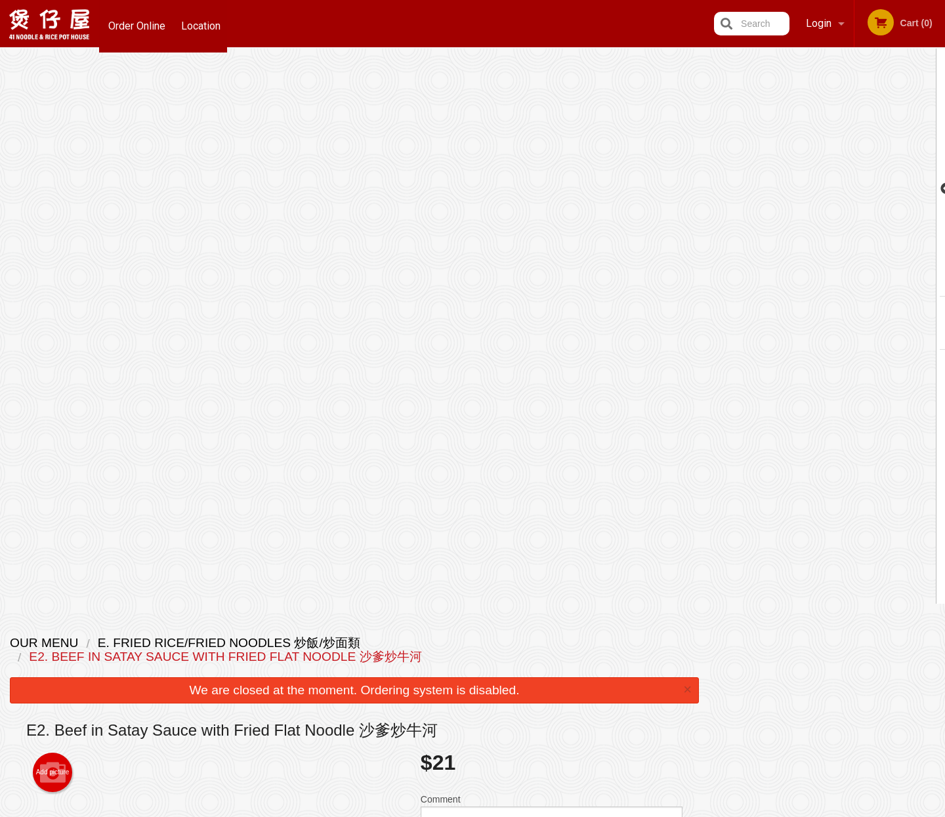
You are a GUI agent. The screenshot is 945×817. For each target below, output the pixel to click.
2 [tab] (807, 281)
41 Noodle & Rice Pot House (235, 625)
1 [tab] (788, 281)
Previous (719, 189)
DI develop (492, 773)
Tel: (682, 674)
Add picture (53, 217)
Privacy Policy (563, 674)
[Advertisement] (354, 551)
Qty (461, 314)
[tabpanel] (827, 189)
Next (935, 189)
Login (818, 23)
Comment (551, 261)
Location (204, 23)
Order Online (136, 23)
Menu (438, 642)
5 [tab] (866, 281)
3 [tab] (827, 281)
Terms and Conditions (577, 658)
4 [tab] (847, 281)
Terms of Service (494, 808)
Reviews (552, 642)
